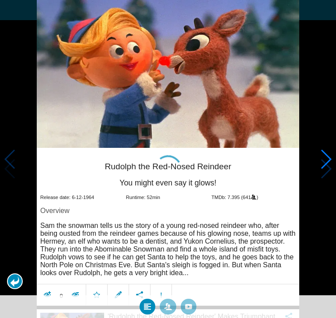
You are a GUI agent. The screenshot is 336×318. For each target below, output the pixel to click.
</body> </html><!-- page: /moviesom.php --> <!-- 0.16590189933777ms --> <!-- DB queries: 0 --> (168, 159)
